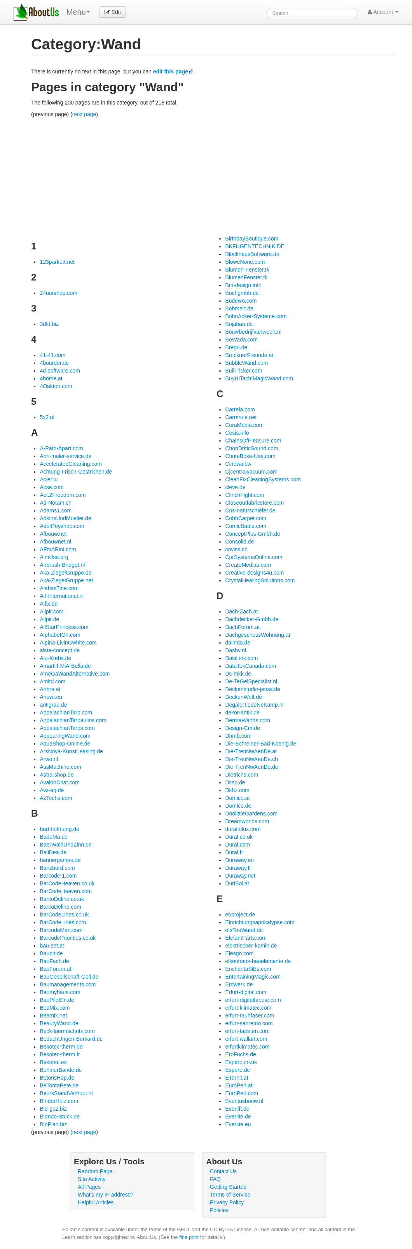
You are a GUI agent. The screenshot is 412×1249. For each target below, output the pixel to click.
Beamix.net (53, 1015)
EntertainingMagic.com (252, 977)
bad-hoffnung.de (59, 829)
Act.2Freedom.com (63, 495)
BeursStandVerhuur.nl (66, 1093)
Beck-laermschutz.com (67, 1031)
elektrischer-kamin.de (251, 945)
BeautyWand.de (59, 1023)
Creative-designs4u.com (254, 573)
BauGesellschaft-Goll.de (69, 977)
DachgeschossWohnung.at (257, 635)
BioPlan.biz (53, 1124)
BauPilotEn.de (57, 1000)
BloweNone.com (245, 262)
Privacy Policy (227, 1202)
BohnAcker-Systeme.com (255, 316)
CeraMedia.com (244, 425)
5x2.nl (47, 417)
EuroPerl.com (241, 1093)
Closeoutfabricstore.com (254, 503)
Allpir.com (51, 611)
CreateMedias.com (248, 565)
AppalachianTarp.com (66, 712)
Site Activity (92, 1179)
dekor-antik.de (242, 712)
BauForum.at (55, 969)
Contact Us (223, 1171)
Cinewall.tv (238, 464)
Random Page (95, 1171)
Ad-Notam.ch (56, 503)
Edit (113, 12)
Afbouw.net (53, 534)
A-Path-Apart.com (61, 448)
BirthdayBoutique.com (251, 238)
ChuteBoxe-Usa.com (250, 456)
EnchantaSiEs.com (248, 969)
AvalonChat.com (59, 782)
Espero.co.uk (241, 1062)
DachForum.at (242, 627)
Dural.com (237, 844)
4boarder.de (54, 363)
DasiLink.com (241, 658)
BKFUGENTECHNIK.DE (254, 246)
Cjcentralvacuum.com (251, 472)
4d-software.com (60, 371)
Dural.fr (234, 852)
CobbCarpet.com (245, 518)
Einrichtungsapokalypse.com (259, 922)
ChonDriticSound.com (251, 448)
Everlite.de (238, 1116)
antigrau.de (53, 705)
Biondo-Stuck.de (60, 1116)
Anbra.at (50, 689)
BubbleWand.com (246, 363)
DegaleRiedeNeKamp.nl (254, 705)
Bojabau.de (239, 324)
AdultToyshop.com (62, 526)
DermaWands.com (247, 720)
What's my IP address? (105, 1195)
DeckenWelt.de (243, 697)
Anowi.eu (51, 697)
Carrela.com (240, 409)
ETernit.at (236, 1078)
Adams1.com (56, 510)
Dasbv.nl (235, 650)
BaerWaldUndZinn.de (65, 844)
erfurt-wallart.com (246, 1039)
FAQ (215, 1179)
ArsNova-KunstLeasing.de (71, 751)
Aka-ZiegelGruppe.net (66, 580)
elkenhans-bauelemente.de (258, 961)
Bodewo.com (241, 301)
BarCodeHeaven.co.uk (67, 883)
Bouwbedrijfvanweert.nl (253, 332)
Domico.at (237, 798)
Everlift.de (237, 1109)
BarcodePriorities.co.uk (68, 938)
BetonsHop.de (57, 1078)
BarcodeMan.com (61, 930)
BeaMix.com (55, 1008)
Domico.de (238, 806)
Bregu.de (236, 347)
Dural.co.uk (239, 837)
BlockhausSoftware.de (252, 254)
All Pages (89, 1187)
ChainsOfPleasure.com (253, 440)
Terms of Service (230, 1195)
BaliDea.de (53, 852)
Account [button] (383, 12)
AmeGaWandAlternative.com (75, 674)
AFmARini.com (58, 549)
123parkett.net (57, 262)
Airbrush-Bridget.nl (62, 565)
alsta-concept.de (60, 650)
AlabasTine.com (59, 588)
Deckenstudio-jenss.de (252, 689)
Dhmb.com (238, 736)
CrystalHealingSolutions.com (260, 580)
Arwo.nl (49, 759)
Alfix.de (49, 604)
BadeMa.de (54, 837)
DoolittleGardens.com (251, 813)
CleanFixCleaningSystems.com (263, 479)
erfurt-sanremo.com (248, 1023)
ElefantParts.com (246, 938)
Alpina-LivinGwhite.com (68, 642)
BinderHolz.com (59, 1101)
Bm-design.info (243, 285)
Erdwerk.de (239, 984)
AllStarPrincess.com (64, 627)
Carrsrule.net (241, 417)
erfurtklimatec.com (247, 1046)
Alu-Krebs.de (55, 658)
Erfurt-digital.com (245, 992)
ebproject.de (240, 914)
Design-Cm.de (242, 728)
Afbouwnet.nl (55, 541)
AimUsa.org (54, 557)
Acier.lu (49, 479)
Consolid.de (239, 541)
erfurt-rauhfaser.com (249, 1015)
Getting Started (228, 1187)
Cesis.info (237, 433)
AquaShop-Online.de (65, 743)
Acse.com (51, 487)
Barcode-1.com (58, 876)
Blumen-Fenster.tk (247, 270)
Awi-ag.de (52, 790)
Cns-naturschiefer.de (250, 510)
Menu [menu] (78, 12)
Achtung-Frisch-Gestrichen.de (76, 472)
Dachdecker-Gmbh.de (251, 619)
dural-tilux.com (242, 829)
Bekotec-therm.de (61, 1046)
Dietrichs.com (241, 775)
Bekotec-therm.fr (60, 1054)
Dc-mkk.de (238, 674)
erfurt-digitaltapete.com (253, 1000)
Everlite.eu (238, 1124)
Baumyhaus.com (60, 992)
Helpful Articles (96, 1202)
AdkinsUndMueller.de (65, 518)
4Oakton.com (56, 386)
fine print (189, 1237)
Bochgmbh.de (241, 293)
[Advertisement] (213, 176)
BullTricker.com (243, 371)
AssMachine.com (60, 767)
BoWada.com (241, 339)
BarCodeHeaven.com (66, 891)
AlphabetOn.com (60, 635)
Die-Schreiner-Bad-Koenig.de (260, 743)
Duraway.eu (239, 860)
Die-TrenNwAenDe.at (251, 751)
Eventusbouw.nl (244, 1101)
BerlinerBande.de (61, 1070)
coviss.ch (236, 549)
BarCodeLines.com (63, 922)
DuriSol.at (237, 883)
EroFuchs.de (240, 1054)
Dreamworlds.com (247, 821)
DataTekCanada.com (250, 666)
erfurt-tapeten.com (247, 1031)
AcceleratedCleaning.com (71, 464)
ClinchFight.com (244, 495)
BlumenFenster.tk (246, 277)
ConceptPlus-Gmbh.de (252, 534)
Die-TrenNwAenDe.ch (251, 759)
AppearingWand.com (65, 736)
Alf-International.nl (62, 596)
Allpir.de (49, 619)
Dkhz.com (237, 790)
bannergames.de (60, 860)
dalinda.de (237, 642)
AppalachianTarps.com (67, 728)
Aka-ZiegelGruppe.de (65, 573)
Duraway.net (240, 876)
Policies (219, 1210)
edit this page (170, 71)
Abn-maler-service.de (65, 456)
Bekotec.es (53, 1062)
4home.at (51, 378)
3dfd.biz (49, 324)
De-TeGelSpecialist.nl (251, 681)
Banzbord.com (57, 868)
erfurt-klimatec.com (248, 1008)
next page (84, 114)
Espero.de (237, 1070)
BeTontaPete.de (59, 1085)
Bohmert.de (239, 308)
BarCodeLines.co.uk (64, 914)
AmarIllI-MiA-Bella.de (65, 666)
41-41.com (52, 355)
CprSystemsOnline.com (253, 557)
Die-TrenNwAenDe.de (251, 767)
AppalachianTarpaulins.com (73, 720)
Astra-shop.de (56, 775)
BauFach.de (54, 961)
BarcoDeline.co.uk (62, 899)
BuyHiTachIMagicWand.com (259, 378)
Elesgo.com (239, 953)
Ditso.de (235, 782)
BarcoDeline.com (60, 907)
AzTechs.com (56, 798)
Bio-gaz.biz (53, 1109)
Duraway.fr (238, 868)
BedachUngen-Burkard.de (71, 1039)
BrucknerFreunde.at (249, 355)
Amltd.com (52, 681)
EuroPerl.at (238, 1085)
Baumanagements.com (68, 984)
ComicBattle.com (245, 526)
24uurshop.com (58, 293)
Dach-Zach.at (241, 611)
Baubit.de (51, 953)
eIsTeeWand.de (244, 930)
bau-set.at (52, 945)
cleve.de (235, 487)
